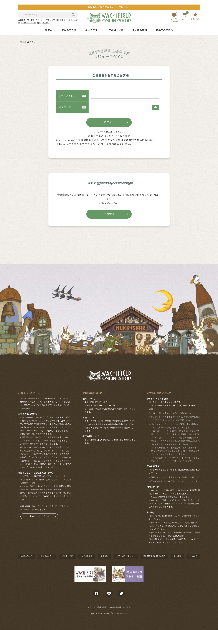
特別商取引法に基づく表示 (154, 556)
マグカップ (50, 20)
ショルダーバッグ (28, 23)
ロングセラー (61, 20)
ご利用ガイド (116, 30)
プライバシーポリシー (126, 556)
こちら (112, 202)
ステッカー (40, 20)
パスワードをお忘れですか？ (109, 131)
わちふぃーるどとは (39, 516)
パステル (46, 23)
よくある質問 (139, 30)
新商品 (49, 30)
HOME (22, 42)
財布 (39, 23)
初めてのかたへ (164, 30)
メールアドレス (72, 95)
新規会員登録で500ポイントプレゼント (109, 7)
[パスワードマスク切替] (155, 107)
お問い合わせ (26, 556)
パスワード (72, 107)
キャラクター (92, 30)
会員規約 (104, 556)
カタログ (193, 556)
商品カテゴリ (69, 30)
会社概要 (177, 556)
